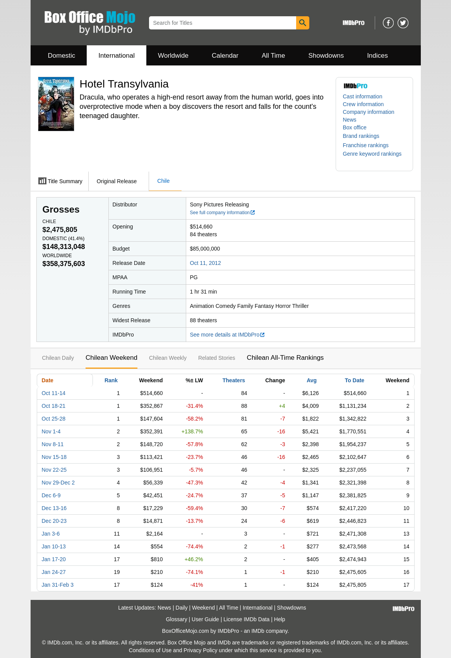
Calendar (225, 55)
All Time (273, 55)
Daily (182, 608)
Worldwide (173, 55)
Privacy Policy (200, 650)
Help (279, 619)
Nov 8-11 (53, 444)
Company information (368, 112)
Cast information (362, 96)
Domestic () (64, 238)
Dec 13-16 (54, 508)
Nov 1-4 (51, 431)
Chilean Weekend (111, 357)
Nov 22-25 (54, 470)
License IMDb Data (246, 619)
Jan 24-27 (54, 572)
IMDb (257, 631)
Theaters (234, 380)
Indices (377, 55)
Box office (355, 127)
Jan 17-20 (54, 559)
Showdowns (326, 55)
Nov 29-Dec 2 (58, 482)
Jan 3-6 (51, 534)
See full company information (223, 212)
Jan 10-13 (54, 546)
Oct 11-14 (53, 393)
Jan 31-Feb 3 (58, 585)
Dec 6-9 (51, 495)
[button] (365, 136)
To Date (354, 380)
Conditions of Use (150, 650)
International (116, 55)
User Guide (205, 619)
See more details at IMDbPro (228, 335)
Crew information (363, 104)
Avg (312, 380)
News (350, 120)
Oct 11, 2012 (205, 263)
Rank (111, 380)
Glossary (176, 619)
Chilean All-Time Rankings (285, 357)
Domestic (61, 55)
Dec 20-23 (54, 521)
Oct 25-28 (53, 419)
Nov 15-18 (54, 457)
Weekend (203, 608)
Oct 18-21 (53, 406)
